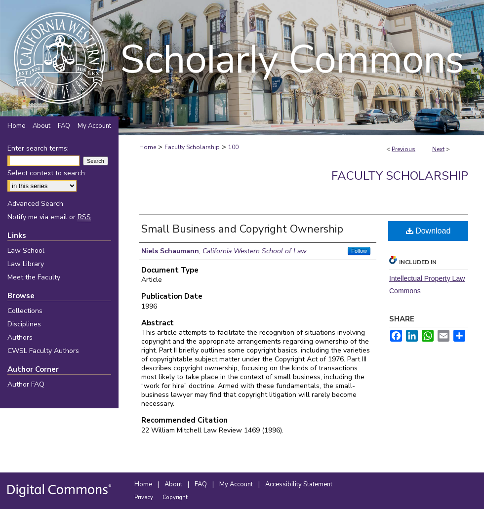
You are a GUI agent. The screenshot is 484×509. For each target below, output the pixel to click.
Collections (24, 310)
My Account (236, 484)
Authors (20, 337)
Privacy (144, 497)
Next (438, 149)
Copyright (175, 497)
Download (428, 231)
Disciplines (24, 324)
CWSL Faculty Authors (43, 350)
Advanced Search (35, 203)
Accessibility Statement (298, 484)
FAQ (201, 484)
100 (233, 147)
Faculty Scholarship (192, 147)
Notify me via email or (49, 217)
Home (147, 147)
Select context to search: (46, 173)
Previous (403, 149)
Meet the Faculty (33, 277)
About (174, 484)
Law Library (25, 264)
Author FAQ (25, 384)
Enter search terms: (38, 148)
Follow (359, 251)
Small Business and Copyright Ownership (242, 229)
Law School (25, 250)
